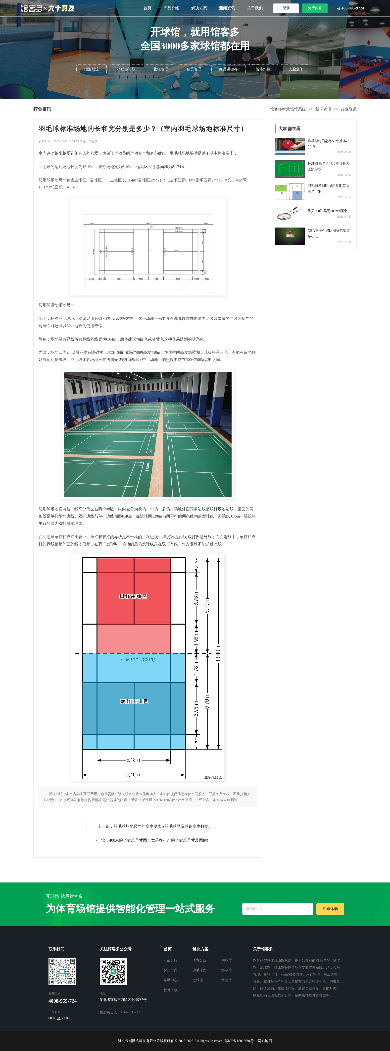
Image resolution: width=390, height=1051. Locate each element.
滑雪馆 (226, 980)
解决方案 (199, 8)
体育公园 (199, 960)
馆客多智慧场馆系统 (288, 109)
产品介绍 (171, 8)
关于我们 (255, 8)
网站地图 (265, 1041)
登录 (286, 8)
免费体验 (315, 8)
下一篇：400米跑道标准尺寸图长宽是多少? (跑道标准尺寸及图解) (150, 840)
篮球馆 (198, 980)
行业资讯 (349, 109)
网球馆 (226, 960)
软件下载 (171, 990)
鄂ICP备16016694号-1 (240, 1041)
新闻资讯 (227, 8)
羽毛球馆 (199, 970)
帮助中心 (171, 980)
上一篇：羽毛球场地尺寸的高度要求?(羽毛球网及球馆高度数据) (154, 826)
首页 (147, 8)
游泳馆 (226, 970)
